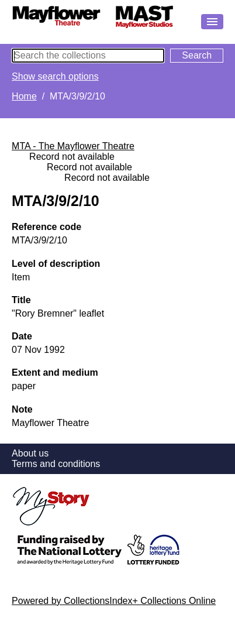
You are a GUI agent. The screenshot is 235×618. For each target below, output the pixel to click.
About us (30, 453)
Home (24, 96)
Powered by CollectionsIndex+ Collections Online (114, 601)
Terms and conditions (56, 464)
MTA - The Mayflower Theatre (73, 146)
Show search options (55, 76)
